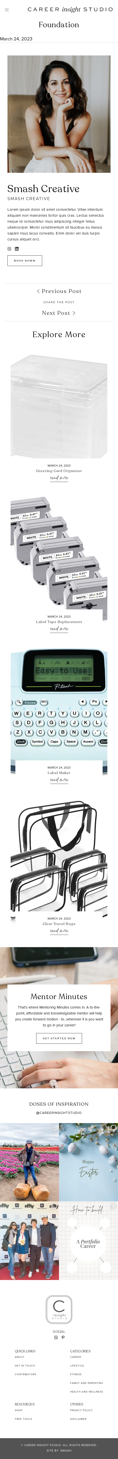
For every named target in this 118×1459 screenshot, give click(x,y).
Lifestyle (77, 1366)
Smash (66, 1450)
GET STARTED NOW (59, 1038)
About (20, 1357)
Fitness (76, 1374)
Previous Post (59, 291)
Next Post (59, 313)
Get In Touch (25, 1366)
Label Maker (59, 773)
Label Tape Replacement (59, 622)
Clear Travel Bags (59, 924)
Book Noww (25, 260)
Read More (59, 478)
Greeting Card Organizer (59, 471)
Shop (19, 1410)
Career (75, 1357)
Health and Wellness (86, 1392)
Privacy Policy (81, 1410)
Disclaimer (78, 1419)
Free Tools (23, 1419)
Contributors (25, 1374)
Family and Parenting (86, 1383)
